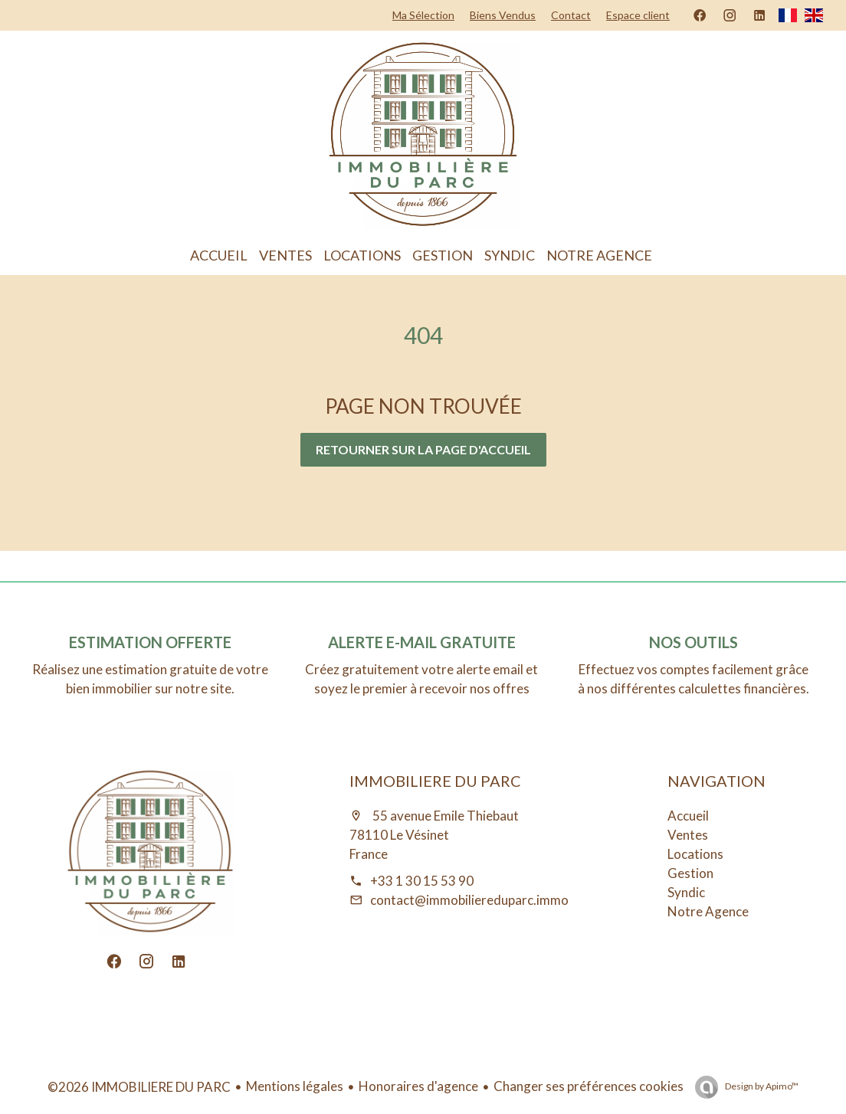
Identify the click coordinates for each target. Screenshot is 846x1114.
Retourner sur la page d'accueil (423, 449)
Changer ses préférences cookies (589, 1086)
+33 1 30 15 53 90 (422, 881)
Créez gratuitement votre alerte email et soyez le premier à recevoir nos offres (421, 678)
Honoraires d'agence (418, 1086)
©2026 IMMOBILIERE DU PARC (139, 1087)
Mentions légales (294, 1086)
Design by (760, 1086)
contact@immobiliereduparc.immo (469, 900)
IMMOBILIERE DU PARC (435, 781)
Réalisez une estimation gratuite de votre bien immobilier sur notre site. (150, 678)
